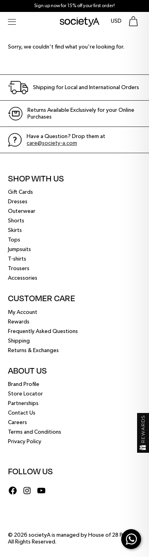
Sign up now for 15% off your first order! (74, 6)
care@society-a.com (52, 143)
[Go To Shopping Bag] (133, 21)
